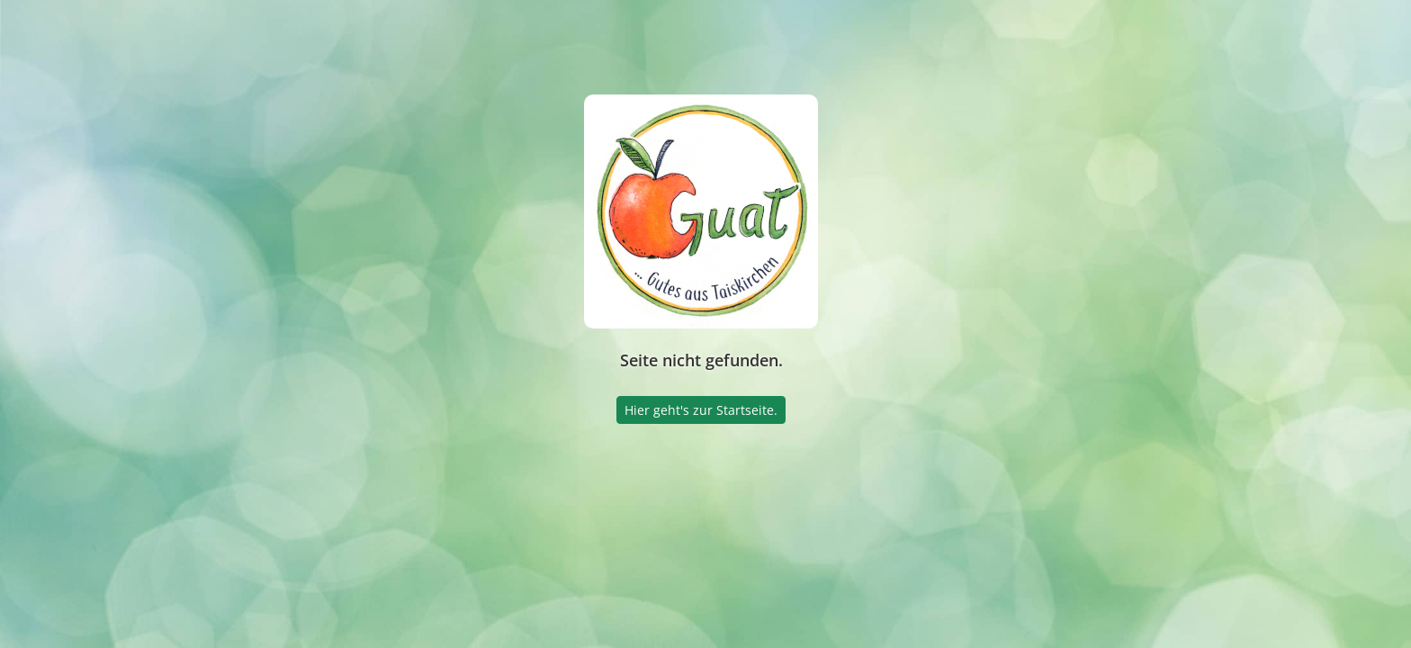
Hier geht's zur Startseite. (701, 409)
